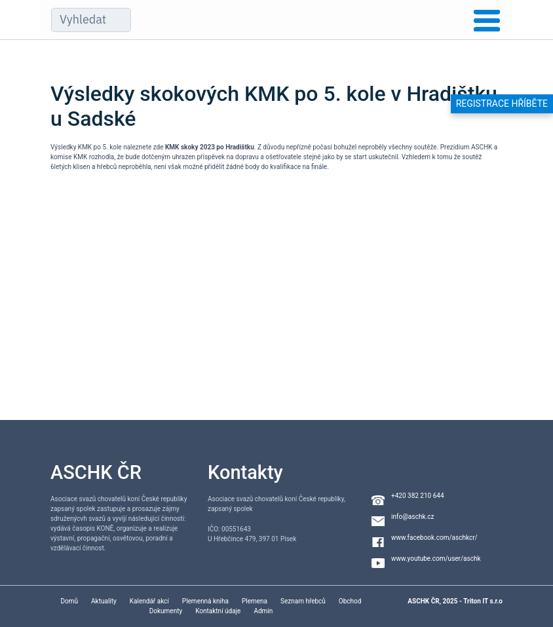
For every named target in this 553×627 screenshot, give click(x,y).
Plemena (254, 601)
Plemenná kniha (205, 601)
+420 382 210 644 (417, 495)
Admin (263, 611)
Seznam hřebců (303, 601)
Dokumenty (165, 611)
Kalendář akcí (149, 601)
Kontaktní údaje (217, 611)
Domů (70, 601)
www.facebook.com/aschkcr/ (434, 537)
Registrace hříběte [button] (502, 103)
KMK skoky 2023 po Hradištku (209, 147)
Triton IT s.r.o (483, 601)
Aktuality (104, 601)
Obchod (350, 601)
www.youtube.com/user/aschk (436, 558)
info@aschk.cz (412, 516)
